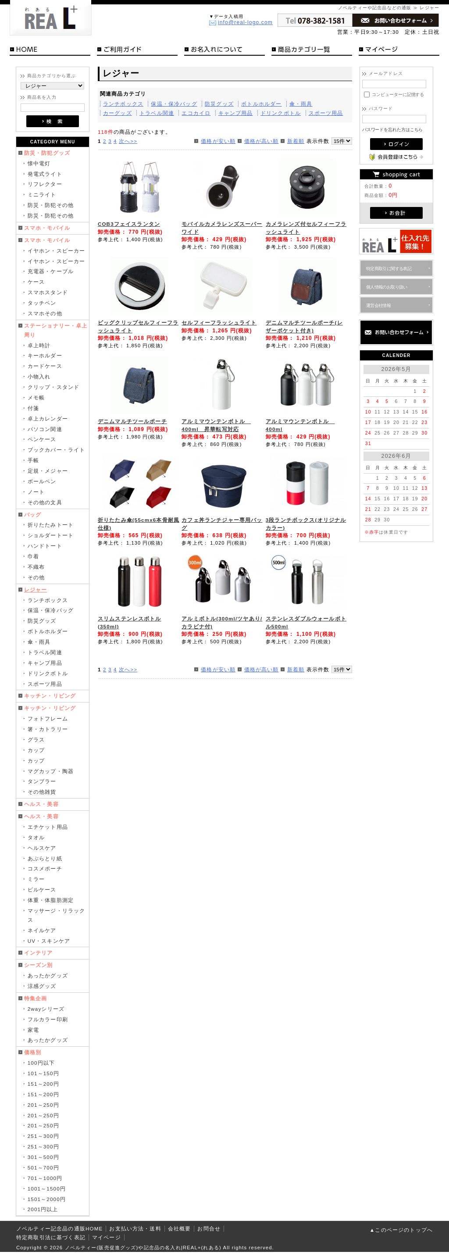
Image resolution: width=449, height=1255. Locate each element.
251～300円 (43, 1136)
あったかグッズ (48, 975)
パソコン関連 (45, 429)
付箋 (33, 408)
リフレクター (45, 184)
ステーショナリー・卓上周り (56, 330)
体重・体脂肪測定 (51, 900)
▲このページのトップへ (401, 1230)
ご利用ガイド (137, 51)
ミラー (36, 879)
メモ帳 (36, 397)
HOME (50, 51)
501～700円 (43, 1167)
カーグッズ (117, 113)
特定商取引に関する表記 (389, 268)
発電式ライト (45, 174)
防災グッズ (42, 621)
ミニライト (42, 194)
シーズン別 (38, 965)
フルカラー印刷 (48, 1019)
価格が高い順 (261, 141)
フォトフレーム (48, 718)
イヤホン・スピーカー (57, 250)
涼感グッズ (42, 986)
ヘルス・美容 (41, 804)
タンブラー (42, 781)
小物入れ (39, 376)
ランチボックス (48, 600)
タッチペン (42, 303)
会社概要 (179, 1228)
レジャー (35, 589)
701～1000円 (45, 1178)
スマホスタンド (48, 292)
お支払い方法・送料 (135, 1228)
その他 (36, 577)
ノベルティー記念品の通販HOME (59, 1228)
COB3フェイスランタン (129, 224)
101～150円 (43, 1073)
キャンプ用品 (45, 663)
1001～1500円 (47, 1188)
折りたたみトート (51, 525)
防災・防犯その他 (51, 205)
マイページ (399, 51)
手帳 (33, 460)
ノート (36, 492)
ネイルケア (42, 930)
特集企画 (35, 998)
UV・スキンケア (49, 941)
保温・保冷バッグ (51, 610)
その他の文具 (45, 502)
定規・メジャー (48, 471)
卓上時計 (39, 345)
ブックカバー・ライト (57, 450)
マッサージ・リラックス (57, 915)
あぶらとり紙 (45, 858)
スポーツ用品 (45, 684)
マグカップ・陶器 (51, 771)
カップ (36, 750)
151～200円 (43, 1084)
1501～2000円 (47, 1199)
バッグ (32, 514)
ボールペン (42, 481)
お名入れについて (224, 51)
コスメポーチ (45, 868)
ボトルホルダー (48, 631)
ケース (36, 282)
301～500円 (43, 1157)
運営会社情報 (378, 305)
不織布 (36, 567)
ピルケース (42, 889)
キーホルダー (45, 355)
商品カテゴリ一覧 (311, 51)
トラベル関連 (45, 652)
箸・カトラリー (48, 729)
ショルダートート (51, 535)
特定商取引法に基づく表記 (51, 1237)
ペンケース (42, 439)
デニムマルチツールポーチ (132, 421)
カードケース (45, 366)
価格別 (32, 1052)
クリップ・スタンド (53, 387)
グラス (36, 739)
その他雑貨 (42, 792)
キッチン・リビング (50, 696)
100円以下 (41, 1063)
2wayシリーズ (46, 1009)
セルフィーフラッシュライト (219, 322)
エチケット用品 (48, 827)
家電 (33, 1030)
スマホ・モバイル (47, 228)
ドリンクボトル (48, 673)
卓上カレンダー (48, 418)
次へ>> (128, 141)
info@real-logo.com (245, 22)
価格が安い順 (218, 141)
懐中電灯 (39, 163)
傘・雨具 (39, 642)
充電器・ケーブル (51, 271)
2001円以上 (43, 1209)
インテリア (38, 953)
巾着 (33, 556)
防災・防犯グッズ (47, 153)
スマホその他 (45, 313)
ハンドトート (45, 546)
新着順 (295, 141)
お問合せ (209, 1228)
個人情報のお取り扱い (386, 287)
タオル (36, 837)
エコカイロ (196, 113)
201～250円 (43, 1105)
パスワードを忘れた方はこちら (392, 129)
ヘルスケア (42, 848)
